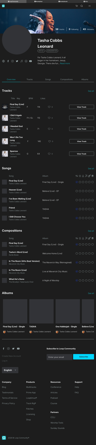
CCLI (53, 417)
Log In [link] (4, 360)
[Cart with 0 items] (76, 5)
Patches (29, 409)
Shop (28, 419)
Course (54, 403)
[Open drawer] (89, 5)
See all (91, 91)
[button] (3, 61)
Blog (4, 387)
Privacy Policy (8, 403)
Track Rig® (31, 403)
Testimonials (7, 392)
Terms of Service (9, 398)
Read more (65, 63)
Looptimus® (31, 398)
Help (77, 387)
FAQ (77, 392)
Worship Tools (57, 422)
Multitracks (31, 387)
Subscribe (83, 357)
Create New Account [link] (11, 356)
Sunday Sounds (57, 428)
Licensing (30, 414)
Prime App (31, 392)
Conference (56, 387)
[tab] (11, 79)
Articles (54, 392)
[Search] (81, 5)
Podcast (54, 398)
